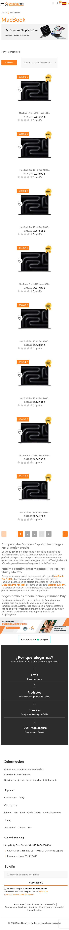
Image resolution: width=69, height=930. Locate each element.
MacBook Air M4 (56, 584)
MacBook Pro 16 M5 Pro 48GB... (35, 170)
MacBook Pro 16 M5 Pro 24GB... (34, 227)
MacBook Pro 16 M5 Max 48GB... (34, 284)
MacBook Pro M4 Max (13, 584)
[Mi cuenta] (57, 3)
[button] (53, 3)
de (35, 889)
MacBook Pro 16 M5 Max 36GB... (34, 113)
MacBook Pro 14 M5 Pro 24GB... (34, 512)
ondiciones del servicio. (24, 894)
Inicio (4, 12)
